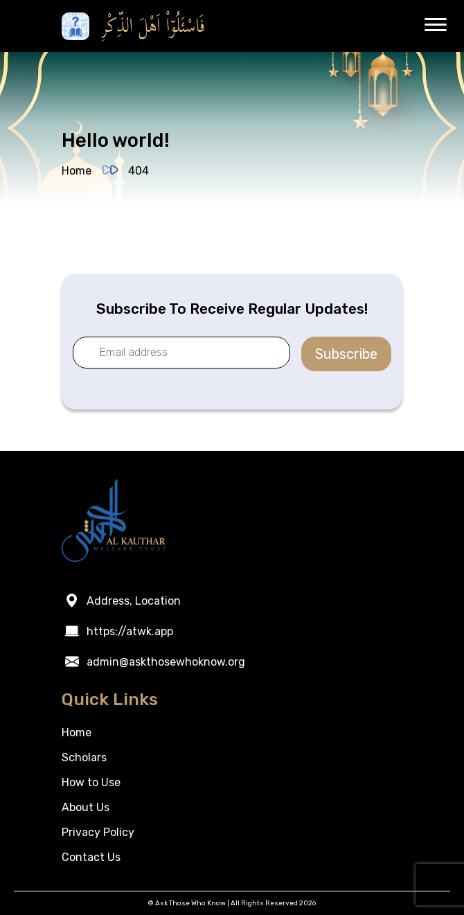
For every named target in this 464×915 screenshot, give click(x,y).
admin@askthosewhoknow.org (166, 661)
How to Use (91, 782)
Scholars (84, 757)
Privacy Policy (98, 832)
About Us (85, 807)
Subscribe (346, 354)
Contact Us (91, 857)
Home (76, 170)
